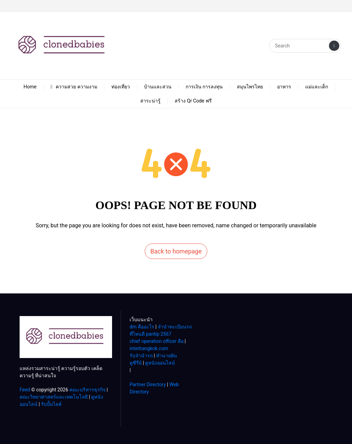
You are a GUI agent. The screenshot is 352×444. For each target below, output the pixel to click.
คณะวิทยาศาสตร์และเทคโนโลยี (54, 397)
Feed (25, 389)
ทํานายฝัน (166, 355)
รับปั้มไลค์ (51, 404)
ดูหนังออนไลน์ (160, 363)
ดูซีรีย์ (136, 363)
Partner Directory (148, 384)
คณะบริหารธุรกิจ (87, 389)
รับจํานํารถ (141, 355)
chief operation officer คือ (157, 341)
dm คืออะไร (142, 326)
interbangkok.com (149, 348)
